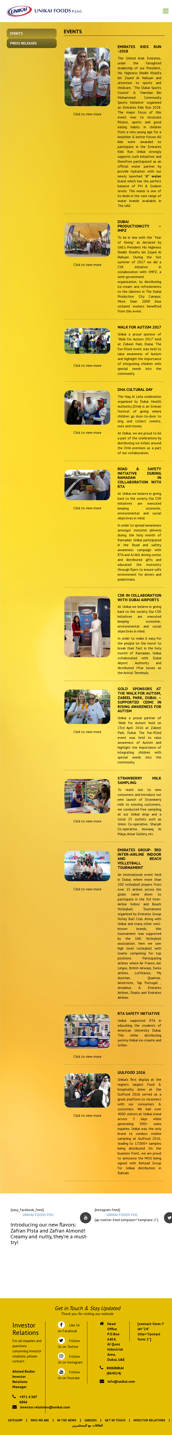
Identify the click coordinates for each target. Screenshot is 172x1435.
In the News (66, 1420)
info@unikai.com (121, 1381)
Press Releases (23, 43)
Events (16, 33)
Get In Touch (115, 1420)
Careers (90, 1420)
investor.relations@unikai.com (45, 1407)
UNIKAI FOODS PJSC (38, 1214)
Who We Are (40, 1420)
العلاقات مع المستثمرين (87, 1425)
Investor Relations (149, 1420)
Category (15, 1420)
